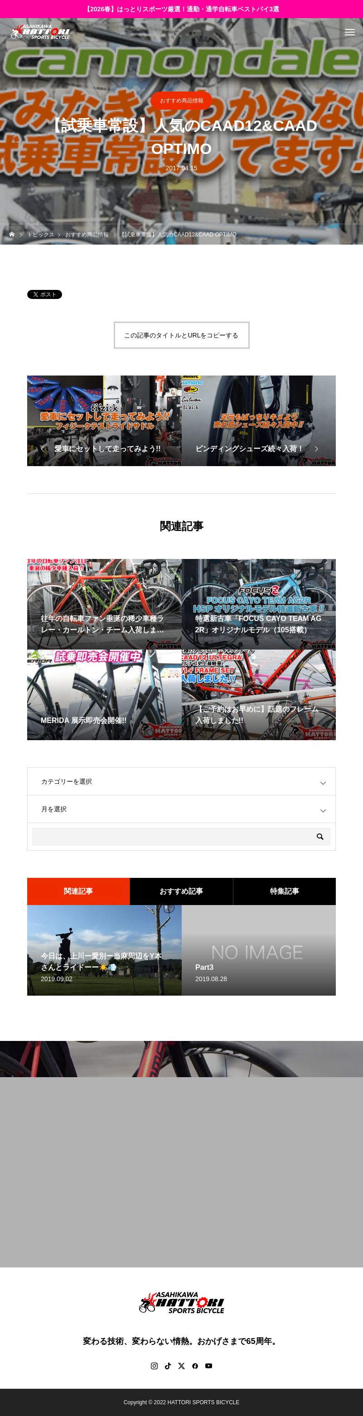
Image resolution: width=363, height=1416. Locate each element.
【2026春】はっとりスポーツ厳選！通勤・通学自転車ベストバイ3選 (181, 9)
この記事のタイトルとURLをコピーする (181, 335)
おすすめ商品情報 (181, 100)
